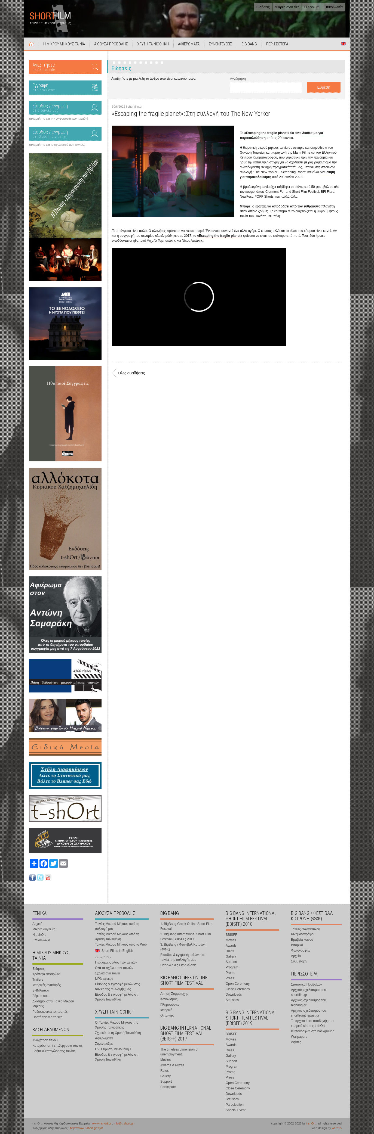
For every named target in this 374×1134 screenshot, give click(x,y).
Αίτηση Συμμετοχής (174, 994)
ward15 (337, 1128)
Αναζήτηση (238, 78)
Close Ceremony (238, 989)
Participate (168, 1087)
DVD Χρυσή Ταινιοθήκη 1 (113, 1049)
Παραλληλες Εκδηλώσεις (178, 965)
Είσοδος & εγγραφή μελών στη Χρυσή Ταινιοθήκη (117, 997)
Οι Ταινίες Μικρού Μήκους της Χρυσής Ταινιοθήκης (116, 1025)
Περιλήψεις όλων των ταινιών (116, 962)
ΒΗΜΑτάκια (40, 990)
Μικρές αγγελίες (287, 7)
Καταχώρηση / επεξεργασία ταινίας (57, 1046)
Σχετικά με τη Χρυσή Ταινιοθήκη (118, 1033)
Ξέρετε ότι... (41, 996)
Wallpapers (299, 1037)
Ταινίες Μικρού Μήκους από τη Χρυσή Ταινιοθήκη (117, 936)
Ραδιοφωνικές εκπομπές (50, 1012)
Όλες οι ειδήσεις (131, 373)
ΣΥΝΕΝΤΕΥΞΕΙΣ (220, 44)
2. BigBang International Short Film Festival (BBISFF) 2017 (185, 936)
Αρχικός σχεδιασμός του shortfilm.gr (308, 992)
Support (166, 1081)
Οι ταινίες (167, 1015)
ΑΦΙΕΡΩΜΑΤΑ (189, 44)
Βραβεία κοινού (302, 940)
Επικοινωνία (333, 7)
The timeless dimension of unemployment (179, 1052)
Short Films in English (343, 44)
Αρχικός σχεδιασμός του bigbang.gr (308, 1002)
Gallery (165, 1076)
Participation (235, 1105)
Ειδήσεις (263, 7)
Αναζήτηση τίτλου (45, 1040)
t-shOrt (310, 1123)
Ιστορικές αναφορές (46, 985)
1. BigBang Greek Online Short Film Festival (186, 926)
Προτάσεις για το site (47, 1017)
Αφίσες (296, 1042)
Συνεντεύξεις (104, 1044)
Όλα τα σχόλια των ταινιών (114, 968)
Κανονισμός (168, 999)
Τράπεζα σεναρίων (46, 974)
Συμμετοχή (298, 961)
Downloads (234, 994)
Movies (165, 1060)
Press (230, 978)
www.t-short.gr (101, 1123)
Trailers (37, 979)
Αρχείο (296, 956)
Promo (230, 973)
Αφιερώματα (104, 1038)
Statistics (232, 1000)
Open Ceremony (238, 984)
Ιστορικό (166, 1010)
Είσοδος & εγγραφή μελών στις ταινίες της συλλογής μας (117, 986)
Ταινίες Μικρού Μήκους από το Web (121, 944)
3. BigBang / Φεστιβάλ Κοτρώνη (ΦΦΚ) (183, 947)
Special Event (236, 1110)
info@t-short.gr (124, 1123)
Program (232, 967)
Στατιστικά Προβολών (306, 984)
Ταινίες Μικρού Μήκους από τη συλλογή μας (117, 926)
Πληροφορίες (169, 1004)
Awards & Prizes (172, 1065)
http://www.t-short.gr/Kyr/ (86, 1128)
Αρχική (31, 44)
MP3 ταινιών (104, 979)
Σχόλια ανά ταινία (107, 973)
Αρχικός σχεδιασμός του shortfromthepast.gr (308, 1013)
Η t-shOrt (311, 7)
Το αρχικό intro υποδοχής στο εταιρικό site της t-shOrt (312, 1023)
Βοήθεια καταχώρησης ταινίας (53, 1051)
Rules (164, 1071)
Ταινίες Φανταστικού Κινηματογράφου (305, 931)
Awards (231, 945)
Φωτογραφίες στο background (312, 1031)
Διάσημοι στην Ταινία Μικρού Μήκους (53, 1003)
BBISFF (231, 935)
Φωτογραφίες (300, 950)
